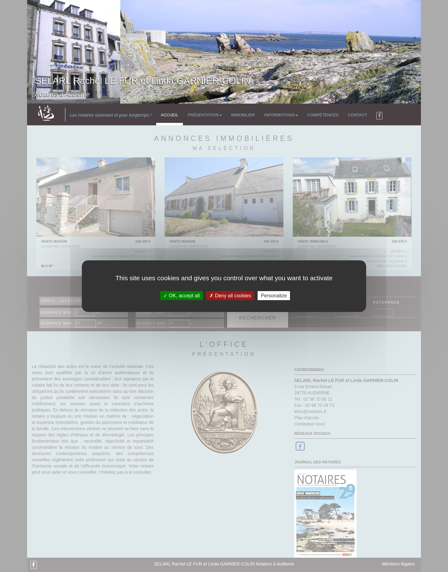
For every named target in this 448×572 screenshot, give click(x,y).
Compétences (322, 115)
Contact (357, 115)
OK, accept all (181, 295)
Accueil (169, 115)
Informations (281, 115)
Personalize (274, 295)
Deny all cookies (230, 295)
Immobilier (243, 115)
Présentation (205, 115)
